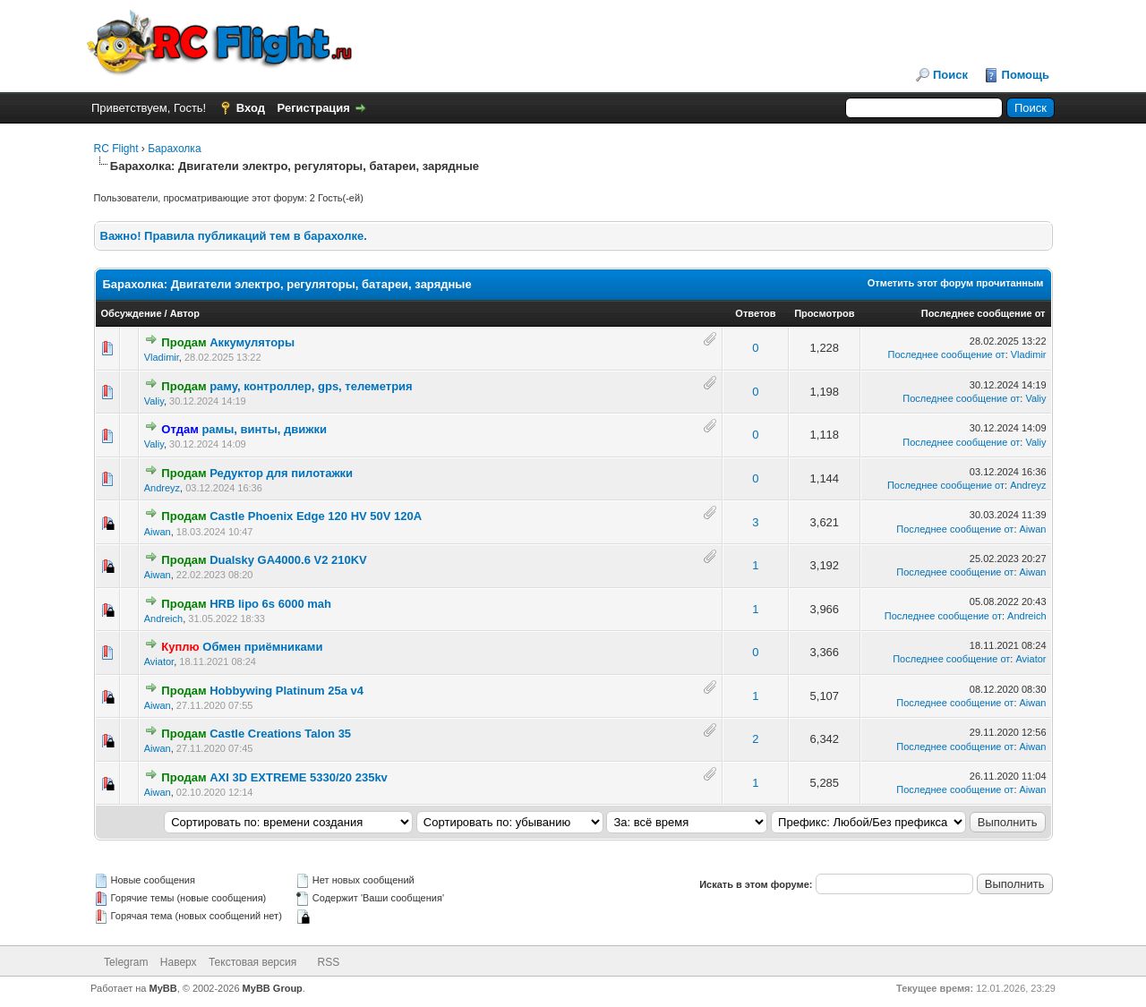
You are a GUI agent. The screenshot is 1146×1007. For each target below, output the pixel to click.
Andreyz (162, 487)
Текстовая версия (252, 962)
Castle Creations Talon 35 (280, 733)
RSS (329, 962)
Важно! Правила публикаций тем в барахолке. (233, 236)
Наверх (178, 962)
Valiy (154, 401)
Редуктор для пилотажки (281, 473)
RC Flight (116, 148)
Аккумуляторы (252, 342)
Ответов (755, 313)
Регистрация (314, 108)
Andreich (163, 618)
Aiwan (157, 531)
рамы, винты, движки (264, 429)
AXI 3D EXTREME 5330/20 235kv (299, 777)
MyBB (163, 988)
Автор (185, 313)
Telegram (126, 962)
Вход (250, 108)
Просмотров (824, 313)
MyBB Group (273, 988)
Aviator (159, 661)
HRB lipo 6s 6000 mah (270, 603)
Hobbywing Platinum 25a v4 (286, 690)
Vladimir (161, 357)
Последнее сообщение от (983, 313)
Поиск (950, 74)
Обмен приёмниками (262, 646)
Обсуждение (131, 313)
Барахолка (174, 148)
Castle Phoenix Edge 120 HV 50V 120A (316, 516)
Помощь (1025, 74)
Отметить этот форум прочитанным (956, 282)
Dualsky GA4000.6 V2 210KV (288, 560)
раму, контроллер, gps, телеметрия (311, 386)
